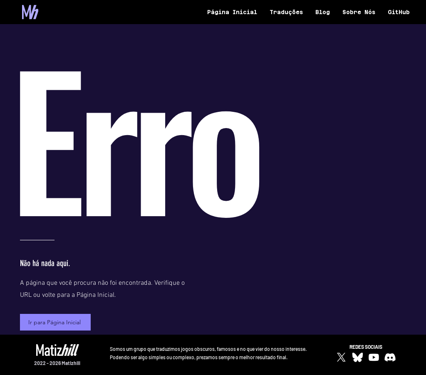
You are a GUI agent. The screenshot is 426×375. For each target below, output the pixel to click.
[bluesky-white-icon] (358, 357)
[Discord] (390, 357)
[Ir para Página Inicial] (55, 322)
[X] (341, 357)
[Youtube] (374, 357)
